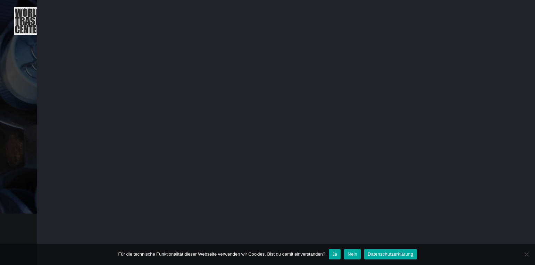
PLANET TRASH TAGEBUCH (290, 21)
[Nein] (526, 254)
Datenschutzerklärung (390, 254)
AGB (358, 239)
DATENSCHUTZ (397, 239)
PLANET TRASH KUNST (372, 21)
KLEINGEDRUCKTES (494, 21)
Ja (334, 254)
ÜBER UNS (226, 21)
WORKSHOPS (436, 21)
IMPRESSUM (443, 239)
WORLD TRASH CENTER (139, 239)
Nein (352, 254)
